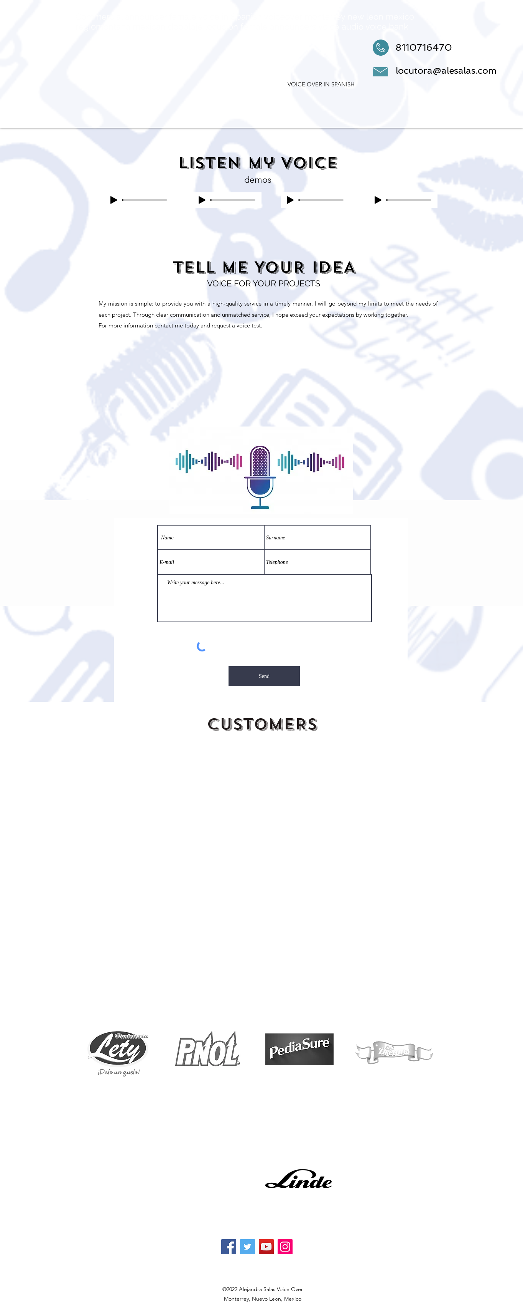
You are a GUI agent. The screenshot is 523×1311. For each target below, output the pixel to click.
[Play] (113, 200)
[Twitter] (247, 1246)
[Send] (264, 676)
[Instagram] (285, 1246)
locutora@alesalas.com (446, 70)
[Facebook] (228, 1246)
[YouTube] (266, 1246)
